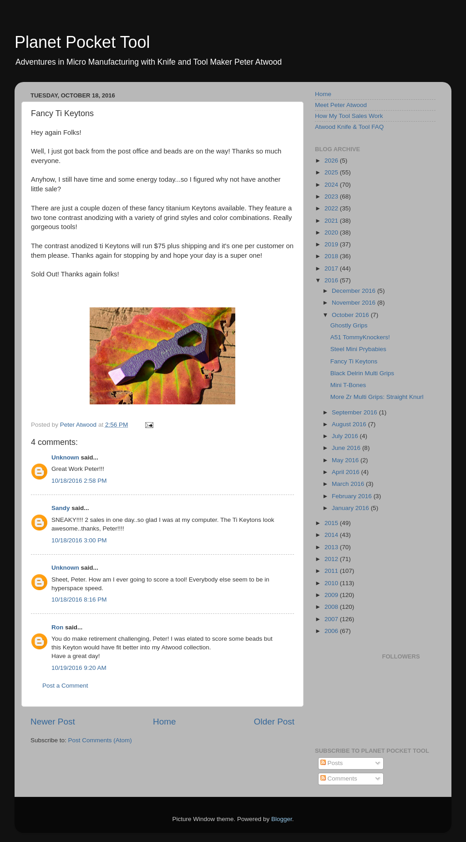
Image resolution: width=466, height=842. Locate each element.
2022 (332, 208)
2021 (332, 220)
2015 (332, 523)
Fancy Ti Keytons (354, 361)
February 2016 (353, 496)
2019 (332, 244)
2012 (332, 559)
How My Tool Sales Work (349, 115)
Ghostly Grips (349, 325)
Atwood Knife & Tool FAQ (349, 126)
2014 (332, 534)
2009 (332, 595)
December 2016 (354, 290)
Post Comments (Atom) (100, 740)
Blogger (281, 819)
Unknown (65, 457)
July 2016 (346, 436)
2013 (332, 547)
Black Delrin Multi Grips (362, 373)
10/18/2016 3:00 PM (79, 540)
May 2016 (346, 460)
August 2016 (350, 424)
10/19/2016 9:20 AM (78, 667)
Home (164, 721)
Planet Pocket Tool (82, 42)
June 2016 (347, 447)
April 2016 (346, 472)
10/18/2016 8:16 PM (79, 599)
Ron (57, 627)
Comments (338, 778)
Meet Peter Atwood (341, 105)
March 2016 (349, 483)
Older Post (274, 721)
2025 (332, 172)
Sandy (60, 508)
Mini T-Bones (348, 385)
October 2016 (351, 314)
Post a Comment (65, 685)
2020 (332, 232)
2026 (332, 160)
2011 (332, 570)
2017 (332, 268)
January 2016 (351, 508)
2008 (332, 606)
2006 (332, 631)
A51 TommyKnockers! (360, 337)
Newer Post (52, 721)
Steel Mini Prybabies (358, 349)
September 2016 (355, 412)
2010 (332, 583)
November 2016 (354, 302)
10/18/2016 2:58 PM (79, 480)
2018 (332, 256)
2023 (332, 196)
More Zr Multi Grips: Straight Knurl (377, 396)
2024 (332, 184)
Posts (331, 763)
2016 (332, 280)
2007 (332, 619)
